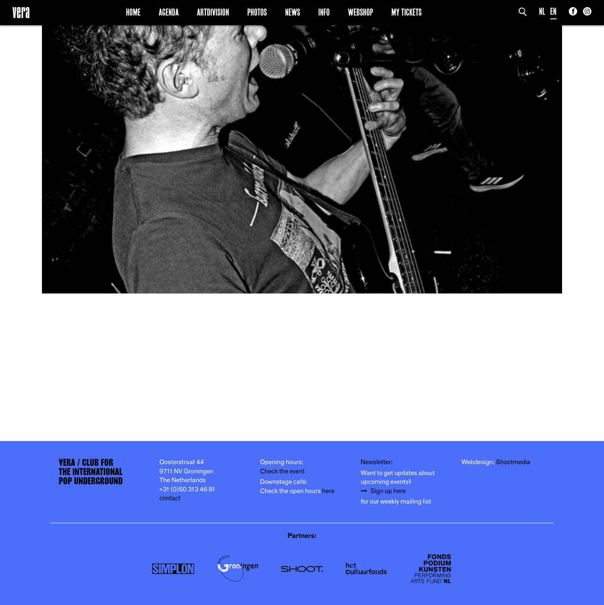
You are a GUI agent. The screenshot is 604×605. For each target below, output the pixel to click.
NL (542, 11)
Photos (257, 12)
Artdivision (213, 12)
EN (553, 11)
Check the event (282, 471)
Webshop (360, 12)
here (328, 491)
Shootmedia (513, 462)
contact (169, 498)
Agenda (169, 12)
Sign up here (388, 491)
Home (133, 12)
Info (324, 12)
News (292, 12)
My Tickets (406, 12)
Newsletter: (377, 462)
